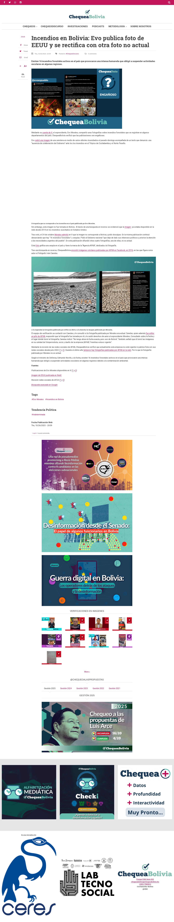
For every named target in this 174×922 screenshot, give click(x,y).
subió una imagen (42, 140)
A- (20, 66)
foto (37, 245)
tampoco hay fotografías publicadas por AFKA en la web (107, 350)
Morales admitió (61, 235)
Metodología (117, 26)
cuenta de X (47, 132)
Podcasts (98, 26)
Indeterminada (39, 414)
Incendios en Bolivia (55, 399)
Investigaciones (78, 26)
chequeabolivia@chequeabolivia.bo (145, 882)
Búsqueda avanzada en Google (44, 385)
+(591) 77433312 (145, 884)
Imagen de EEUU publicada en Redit (46, 375)
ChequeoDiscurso (52, 26)
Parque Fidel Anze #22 (145, 879)
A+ (25, 66)
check (23, 37)
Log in (35, 433)
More (86, 672)
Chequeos (29, 26)
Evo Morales (38, 399)
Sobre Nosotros (140, 26)
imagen (128, 227)
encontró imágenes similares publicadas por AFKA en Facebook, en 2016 (102, 250)
